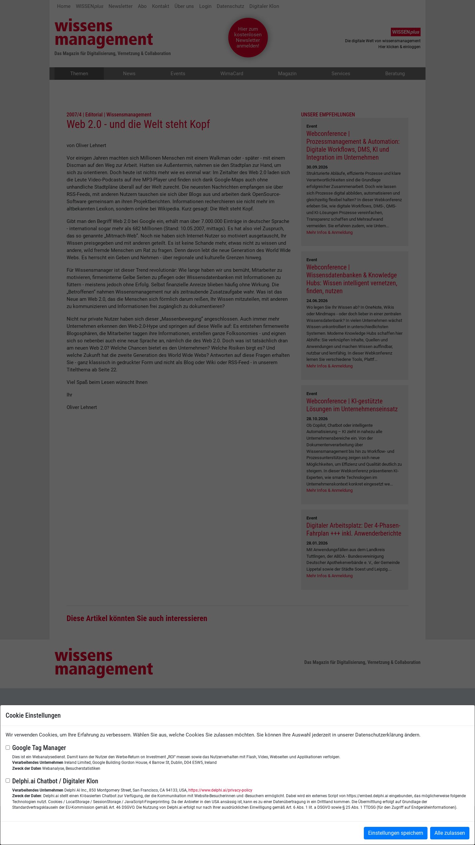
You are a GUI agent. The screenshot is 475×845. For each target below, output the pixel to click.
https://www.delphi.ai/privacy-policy (220, 790)
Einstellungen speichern (395, 833)
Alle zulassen (449, 833)
